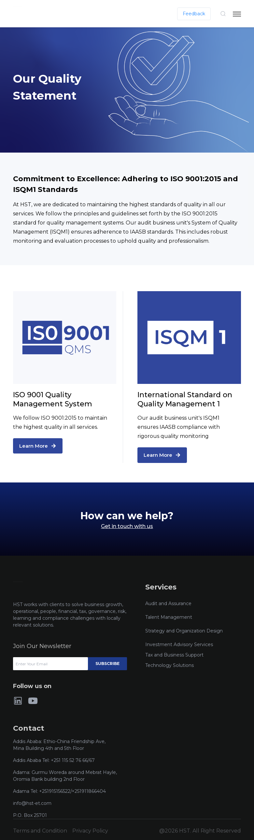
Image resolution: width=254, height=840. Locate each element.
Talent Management (168, 617)
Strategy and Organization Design (184, 631)
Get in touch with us (127, 526)
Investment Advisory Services (179, 644)
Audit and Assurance (168, 603)
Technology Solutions (169, 665)
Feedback (194, 14)
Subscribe (107, 663)
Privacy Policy (90, 831)
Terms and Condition (40, 831)
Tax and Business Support (174, 655)
